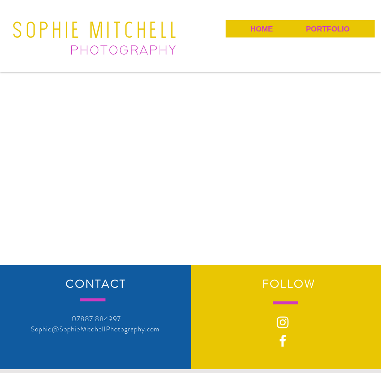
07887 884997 (96, 319)
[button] (327, 28)
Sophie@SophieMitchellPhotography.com (95, 329)
